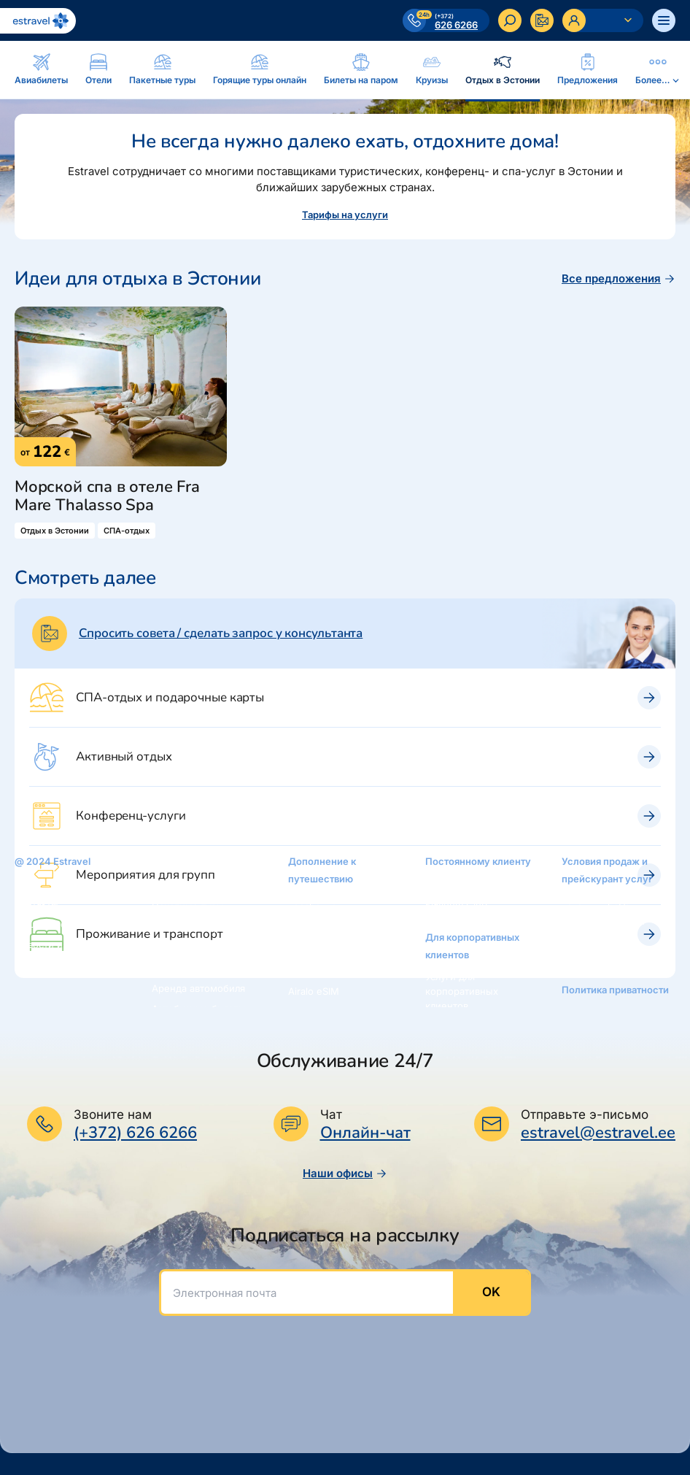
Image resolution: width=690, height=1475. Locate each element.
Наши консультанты (61, 924)
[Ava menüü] (663, 20)
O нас (28, 883)
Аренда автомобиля (198, 988)
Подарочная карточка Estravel (339, 928)
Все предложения (618, 278)
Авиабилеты (180, 865)
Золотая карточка (466, 883)
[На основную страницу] (38, 21)
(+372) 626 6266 (135, 1133)
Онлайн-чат (365, 1133)
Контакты (36, 903)
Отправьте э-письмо (584, 1114)
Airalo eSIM (313, 991)
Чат (331, 1114)
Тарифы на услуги (345, 214)
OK (491, 1292)
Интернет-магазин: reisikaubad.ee (333, 963)
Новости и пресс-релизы (56, 952)
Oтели (166, 886)
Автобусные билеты (199, 1008)
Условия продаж (600, 900)
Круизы (169, 947)
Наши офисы (345, 1173)
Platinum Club (456, 903)
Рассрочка (312, 900)
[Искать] (510, 20)
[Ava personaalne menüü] (602, 20)
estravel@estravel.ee (598, 1133)
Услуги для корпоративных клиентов (461, 991)
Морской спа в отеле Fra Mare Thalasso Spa (107, 496)
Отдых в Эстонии (192, 968)
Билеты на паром (192, 927)
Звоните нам (113, 1114)
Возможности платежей (594, 949)
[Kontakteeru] (542, 20)
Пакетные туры (188, 906)
